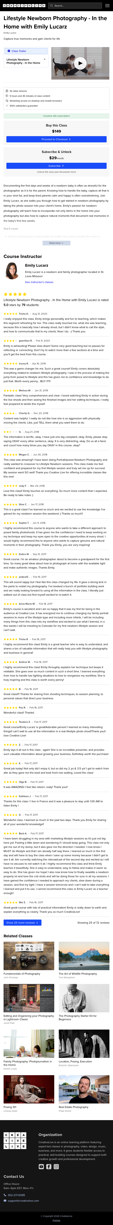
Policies (56, 1220)
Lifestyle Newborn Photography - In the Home (23, 61)
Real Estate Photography (73, 1107)
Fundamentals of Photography (22, 974)
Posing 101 (10, 1107)
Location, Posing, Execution (75, 1061)
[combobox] (75, 5)
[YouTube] (41, 1166)
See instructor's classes (39, 282)
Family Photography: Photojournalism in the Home (28, 1063)
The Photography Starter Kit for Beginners (78, 1017)
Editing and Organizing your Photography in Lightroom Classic (29, 1017)
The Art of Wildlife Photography (78, 974)
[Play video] (80, 63)
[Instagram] (56, 1166)
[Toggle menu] (107, 5)
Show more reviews (22, 923)
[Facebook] (49, 1166)
